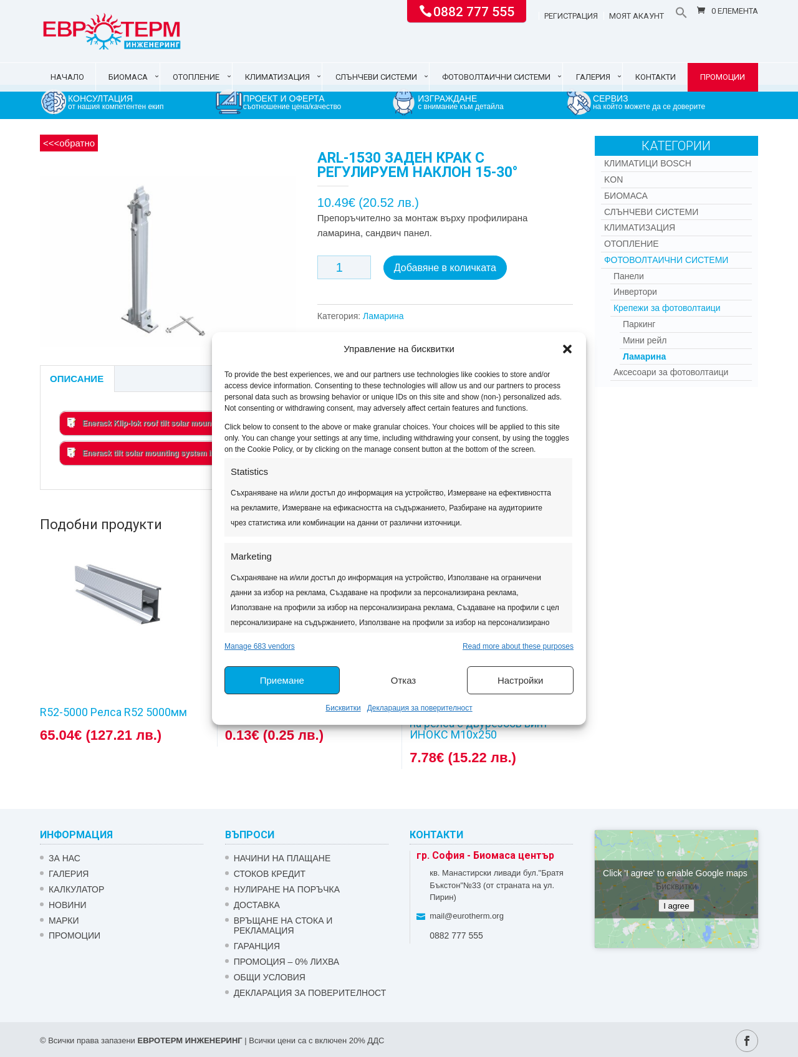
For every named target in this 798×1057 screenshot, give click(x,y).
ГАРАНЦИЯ (257, 946)
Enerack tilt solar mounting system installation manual (171, 452)
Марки (64, 920)
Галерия (593, 77)
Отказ (403, 680)
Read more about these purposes (518, 646)
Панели (628, 276)
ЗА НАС (64, 858)
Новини (68, 905)
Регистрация (571, 16)
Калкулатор (76, 889)
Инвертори (635, 292)
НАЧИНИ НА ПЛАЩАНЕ (282, 858)
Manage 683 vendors (259, 646)
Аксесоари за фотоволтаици (670, 372)
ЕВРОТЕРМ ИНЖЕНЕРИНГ (189, 1040)
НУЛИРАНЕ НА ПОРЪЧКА (287, 889)
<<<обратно (69, 143)
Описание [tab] (76, 378)
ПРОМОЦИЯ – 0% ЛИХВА (287, 962)
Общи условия (269, 977)
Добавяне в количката (445, 267)
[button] (567, 349)
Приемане (282, 680)
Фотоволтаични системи (496, 77)
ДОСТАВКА (257, 905)
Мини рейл (645, 340)
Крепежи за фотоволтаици (667, 308)
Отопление (196, 77)
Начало (67, 77)
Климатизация (277, 77)
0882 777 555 (473, 10)
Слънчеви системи (376, 77)
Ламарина (383, 316)
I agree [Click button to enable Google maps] (676, 905)
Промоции (722, 77)
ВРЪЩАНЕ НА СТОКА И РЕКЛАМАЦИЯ (283, 926)
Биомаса (128, 77)
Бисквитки (342, 708)
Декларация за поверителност (420, 708)
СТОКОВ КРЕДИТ (270, 874)
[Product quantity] (344, 267)
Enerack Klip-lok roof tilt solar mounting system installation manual (194, 423)
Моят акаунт (636, 16)
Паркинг (639, 324)
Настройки (521, 680)
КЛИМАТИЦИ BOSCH (647, 163)
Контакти (655, 77)
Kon (613, 179)
